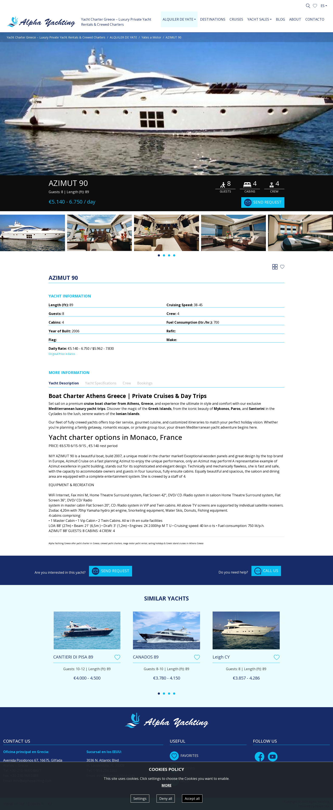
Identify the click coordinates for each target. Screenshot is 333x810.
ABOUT (295, 19)
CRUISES (236, 19)
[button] (315, 5)
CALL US (266, 571)
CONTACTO (314, 19)
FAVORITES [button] (184, 755)
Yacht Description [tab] (64, 383)
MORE (166, 785)
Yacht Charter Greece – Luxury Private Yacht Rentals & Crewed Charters (116, 22)
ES (323, 5)
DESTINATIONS (212, 19)
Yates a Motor (151, 37)
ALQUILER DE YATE (123, 37)
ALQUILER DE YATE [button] (178, 19)
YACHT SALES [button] (258, 19)
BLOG (280, 19)
